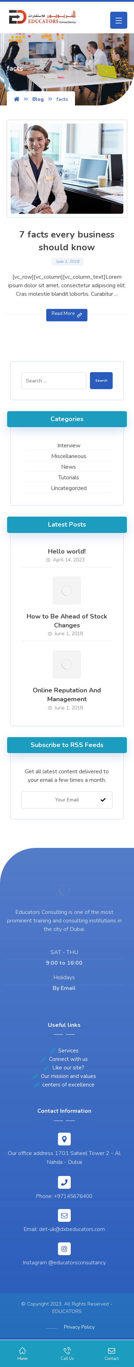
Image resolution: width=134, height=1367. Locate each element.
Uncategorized (69, 488)
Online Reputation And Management (67, 694)
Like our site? (64, 1067)
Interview (68, 446)
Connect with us (64, 1059)
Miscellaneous (68, 456)
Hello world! (67, 551)
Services (64, 1050)
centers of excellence (64, 1084)
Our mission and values (64, 1076)
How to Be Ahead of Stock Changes (67, 621)
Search (101, 380)
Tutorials (68, 477)
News (68, 467)
